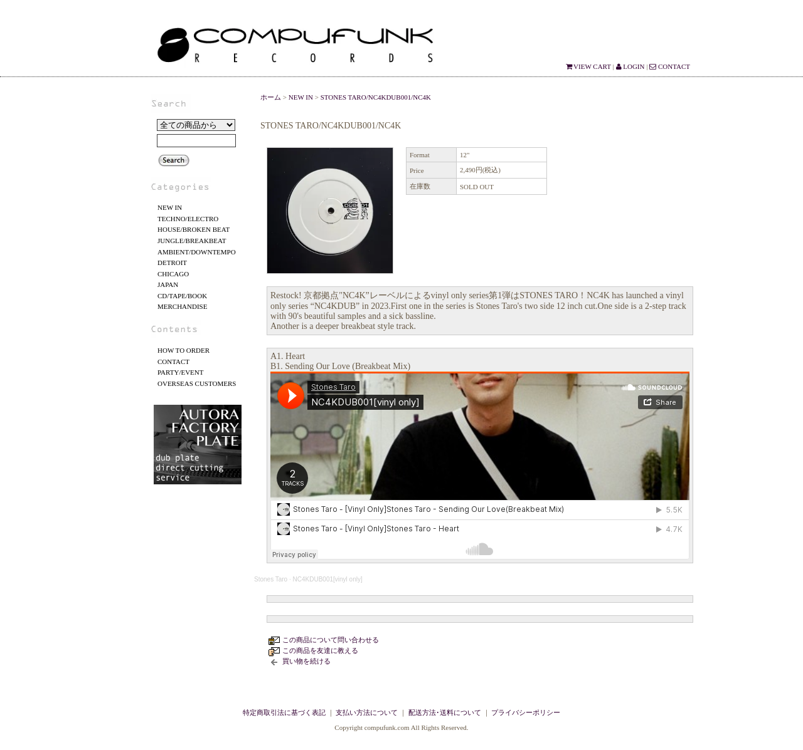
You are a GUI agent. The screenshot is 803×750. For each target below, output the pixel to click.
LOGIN (630, 66)
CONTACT (669, 66)
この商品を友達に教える (320, 650)
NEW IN (169, 207)
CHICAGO (173, 274)
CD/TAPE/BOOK (182, 295)
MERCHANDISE (182, 306)
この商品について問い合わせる (330, 639)
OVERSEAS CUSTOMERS (196, 383)
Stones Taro (270, 579)
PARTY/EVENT (180, 372)
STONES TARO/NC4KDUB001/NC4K (376, 97)
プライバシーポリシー (525, 712)
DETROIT (172, 262)
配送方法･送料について (444, 712)
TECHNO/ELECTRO (187, 218)
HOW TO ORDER (183, 350)
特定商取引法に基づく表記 (284, 712)
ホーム (270, 97)
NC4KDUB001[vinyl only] (328, 579)
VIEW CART (588, 66)
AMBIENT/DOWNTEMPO (196, 252)
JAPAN (167, 284)
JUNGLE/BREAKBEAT (191, 240)
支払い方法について (367, 712)
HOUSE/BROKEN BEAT (193, 229)
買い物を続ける (306, 661)
